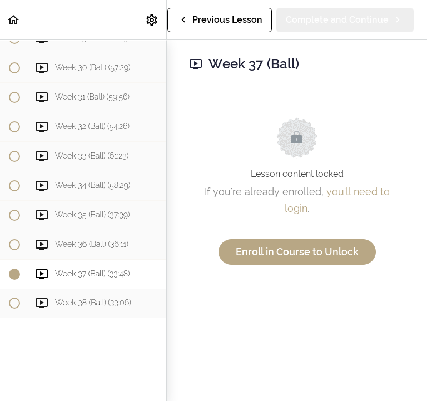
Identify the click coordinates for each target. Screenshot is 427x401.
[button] (14, 19)
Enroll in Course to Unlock (297, 252)
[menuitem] (152, 19)
